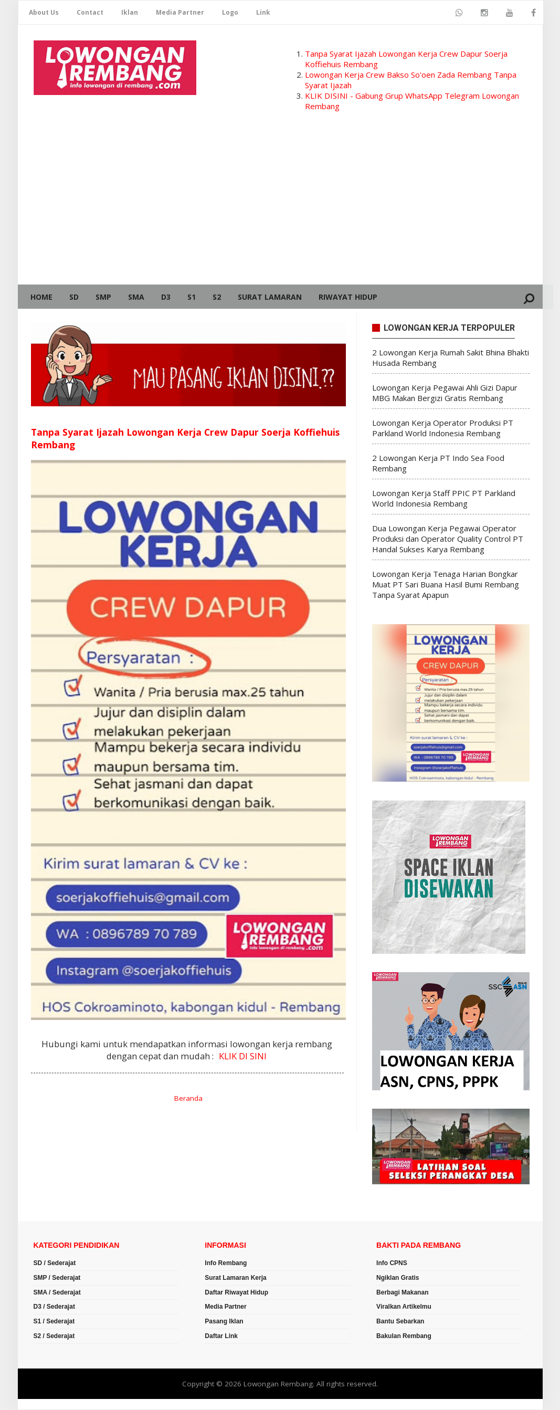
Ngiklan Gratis (397, 1278)
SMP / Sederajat (57, 1278)
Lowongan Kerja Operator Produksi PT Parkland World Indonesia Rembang (442, 428)
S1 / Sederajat (54, 1321)
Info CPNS (391, 1263)
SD (74, 297)
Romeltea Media (47, 1405)
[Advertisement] (280, 205)
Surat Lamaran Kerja (235, 1278)
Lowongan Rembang (278, 1384)
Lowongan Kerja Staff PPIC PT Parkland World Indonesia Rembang (443, 498)
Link (263, 12)
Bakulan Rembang (403, 1336)
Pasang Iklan (224, 1321)
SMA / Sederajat (57, 1293)
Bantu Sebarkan (400, 1321)
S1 (191, 297)
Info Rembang (226, 1263)
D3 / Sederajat (54, 1307)
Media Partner (180, 12)
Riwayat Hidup (348, 297)
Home (41, 297)
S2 (217, 297)
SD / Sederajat (55, 1263)
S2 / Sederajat (54, 1336)
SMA (136, 297)
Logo (230, 12)
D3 (166, 297)
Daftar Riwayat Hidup (236, 1293)
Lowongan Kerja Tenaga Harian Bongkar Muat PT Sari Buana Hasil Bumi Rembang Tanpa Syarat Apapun (445, 585)
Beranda (188, 1099)
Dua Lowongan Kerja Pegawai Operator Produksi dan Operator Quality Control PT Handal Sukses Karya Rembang (447, 539)
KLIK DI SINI (243, 1056)
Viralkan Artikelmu (403, 1307)
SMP (103, 297)
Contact (90, 12)
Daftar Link (221, 1336)
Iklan (129, 12)
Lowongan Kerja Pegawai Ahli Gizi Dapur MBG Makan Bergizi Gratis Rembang (444, 393)
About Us (44, 12)
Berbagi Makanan (402, 1293)
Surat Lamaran (270, 297)
